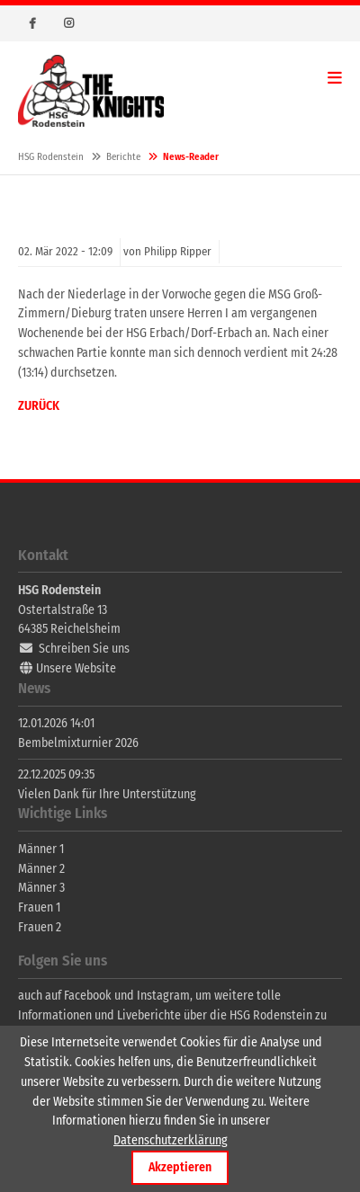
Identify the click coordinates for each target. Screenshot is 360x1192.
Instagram (68, 23)
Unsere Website (76, 668)
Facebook (32, 23)
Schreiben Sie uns (84, 648)
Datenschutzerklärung (170, 1140)
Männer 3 (41, 887)
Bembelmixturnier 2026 (78, 743)
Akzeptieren (180, 1167)
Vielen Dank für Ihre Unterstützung (107, 794)
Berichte (123, 157)
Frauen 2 (39, 927)
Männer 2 (41, 868)
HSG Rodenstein (91, 91)
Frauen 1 (39, 907)
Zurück (38, 406)
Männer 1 (41, 849)
